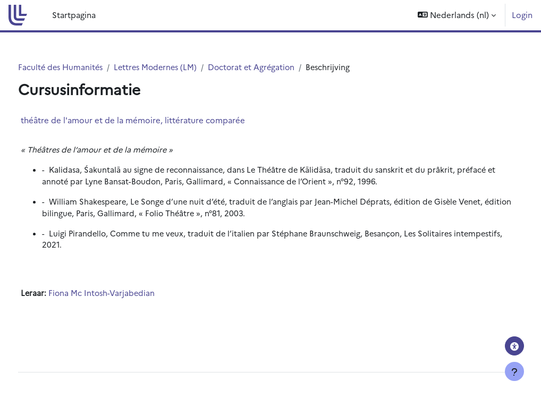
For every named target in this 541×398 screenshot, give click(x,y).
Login (522, 14)
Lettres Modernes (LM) (179, 67)
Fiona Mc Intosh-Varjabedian (123, 295)
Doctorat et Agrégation (278, 67)
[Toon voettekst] (514, 371)
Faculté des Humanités (81, 67)
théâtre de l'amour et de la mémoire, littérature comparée (152, 120)
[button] (457, 15)
